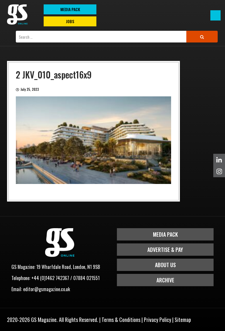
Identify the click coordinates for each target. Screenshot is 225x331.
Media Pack (165, 234)
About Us (165, 265)
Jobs (70, 21)
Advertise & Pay (165, 249)
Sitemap (183, 319)
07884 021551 (86, 277)
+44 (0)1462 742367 (50, 277)
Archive (165, 280)
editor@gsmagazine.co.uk (46, 289)
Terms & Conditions (121, 319)
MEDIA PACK (70, 9)
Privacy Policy (157, 319)
